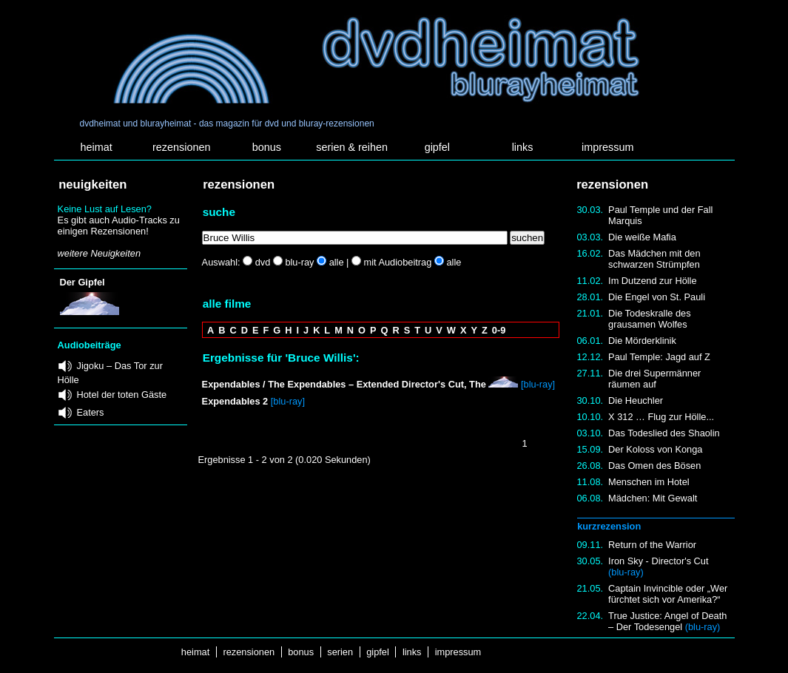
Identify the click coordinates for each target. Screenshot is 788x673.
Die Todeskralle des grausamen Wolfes (649, 319)
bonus (266, 147)
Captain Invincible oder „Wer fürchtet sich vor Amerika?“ (667, 594)
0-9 (499, 330)
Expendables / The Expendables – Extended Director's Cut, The (344, 384)
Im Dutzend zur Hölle (652, 280)
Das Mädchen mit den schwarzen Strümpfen (654, 259)
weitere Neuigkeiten (99, 253)
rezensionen (181, 147)
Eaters (90, 412)
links (522, 147)
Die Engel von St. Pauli (656, 296)
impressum (607, 147)
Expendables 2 (235, 401)
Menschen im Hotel (649, 481)
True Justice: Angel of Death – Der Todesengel (667, 621)
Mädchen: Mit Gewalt (652, 498)
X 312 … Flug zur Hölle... (661, 416)
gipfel (437, 147)
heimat (96, 147)
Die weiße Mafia (642, 237)
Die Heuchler (635, 400)
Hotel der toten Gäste (122, 394)
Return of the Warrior (652, 544)
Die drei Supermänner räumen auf (654, 379)
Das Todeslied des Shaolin (664, 433)
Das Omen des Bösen (654, 465)
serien (340, 651)
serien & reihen (352, 147)
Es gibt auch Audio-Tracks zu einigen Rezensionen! (119, 225)
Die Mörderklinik (642, 340)
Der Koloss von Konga (655, 449)
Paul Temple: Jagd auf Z (659, 356)
